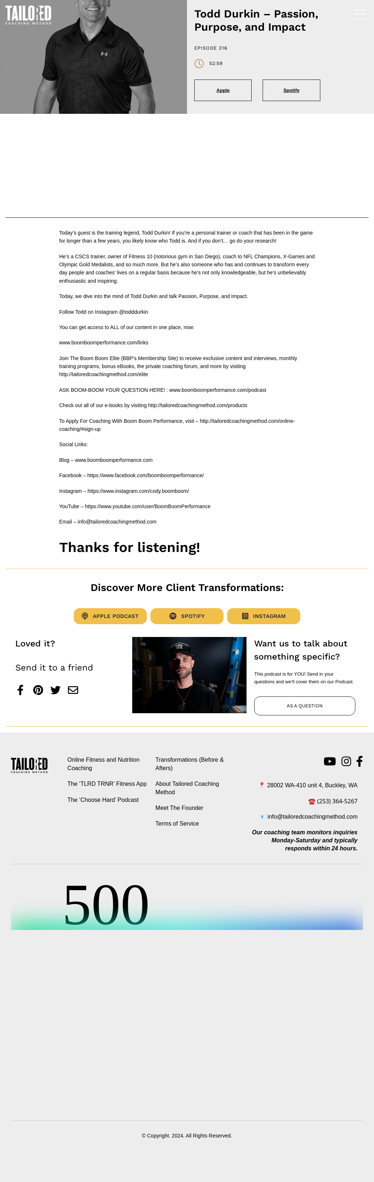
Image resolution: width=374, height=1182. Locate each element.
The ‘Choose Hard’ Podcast (103, 800)
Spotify (291, 90)
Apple (223, 90)
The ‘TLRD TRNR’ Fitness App (107, 784)
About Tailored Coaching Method (187, 788)
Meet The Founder (179, 808)
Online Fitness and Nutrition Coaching (104, 764)
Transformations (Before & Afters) (190, 764)
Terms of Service (177, 823)
